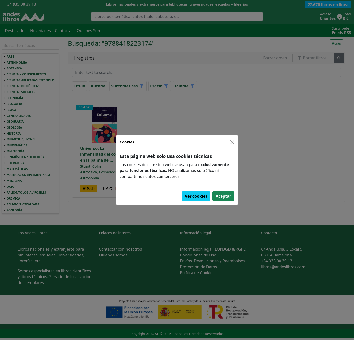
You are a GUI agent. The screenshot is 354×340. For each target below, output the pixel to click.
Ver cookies (196, 196)
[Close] (232, 142)
